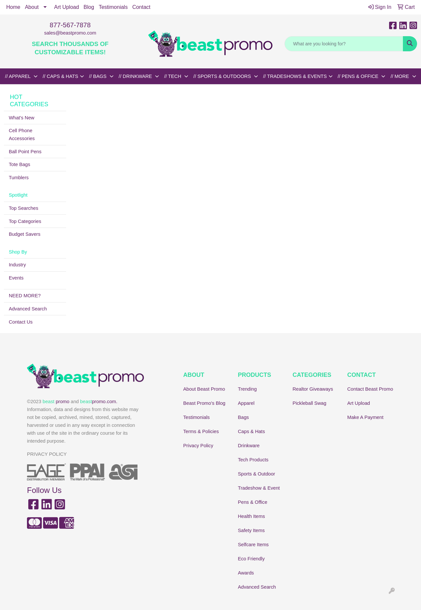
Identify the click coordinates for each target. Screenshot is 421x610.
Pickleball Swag (310, 403)
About (32, 7)
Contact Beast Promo (370, 389)
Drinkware (249, 445)
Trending (247, 389)
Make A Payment (365, 417)
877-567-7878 (70, 25)
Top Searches (23, 208)
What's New (22, 117)
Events (16, 278)
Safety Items (251, 530)
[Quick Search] (344, 43)
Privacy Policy (198, 445)
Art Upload (66, 7)
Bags (243, 417)
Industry (17, 264)
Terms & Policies (201, 431)
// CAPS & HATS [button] (60, 76)
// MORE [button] (400, 76)
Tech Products (253, 459)
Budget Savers (24, 234)
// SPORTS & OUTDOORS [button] (222, 76)
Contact (141, 7)
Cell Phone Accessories (22, 134)
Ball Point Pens (25, 151)
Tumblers (19, 177)
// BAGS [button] (98, 76)
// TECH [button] (173, 76)
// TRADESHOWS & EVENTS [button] (295, 76)
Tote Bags (19, 164)
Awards (246, 572)
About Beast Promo (204, 389)
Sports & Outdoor (256, 473)
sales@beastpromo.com (70, 33)
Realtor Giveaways (313, 389)
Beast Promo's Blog (204, 403)
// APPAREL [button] (18, 76)
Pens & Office (252, 502)
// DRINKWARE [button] (136, 76)
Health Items (251, 516)
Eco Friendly (251, 558)
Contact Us (21, 322)
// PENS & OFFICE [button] (359, 76)
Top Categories (25, 221)
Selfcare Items (253, 544)
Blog (89, 7)
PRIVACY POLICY (47, 454)
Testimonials (113, 7)
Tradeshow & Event (259, 488)
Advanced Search (28, 308)
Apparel (246, 403)
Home (13, 7)
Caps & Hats (251, 431)
